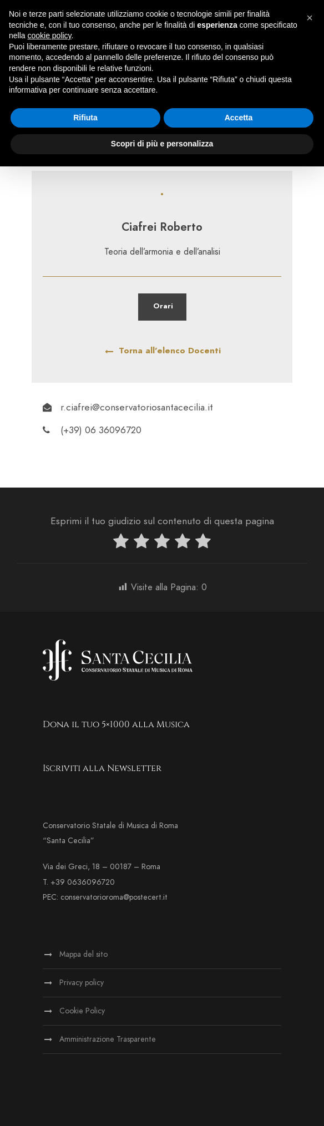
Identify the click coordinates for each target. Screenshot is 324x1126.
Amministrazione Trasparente (107, 1039)
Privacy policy (81, 982)
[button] (309, 18)
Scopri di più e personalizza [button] (162, 143)
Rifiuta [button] (85, 117)
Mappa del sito (83, 954)
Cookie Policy (82, 1011)
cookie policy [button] (49, 35)
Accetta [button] (239, 117)
